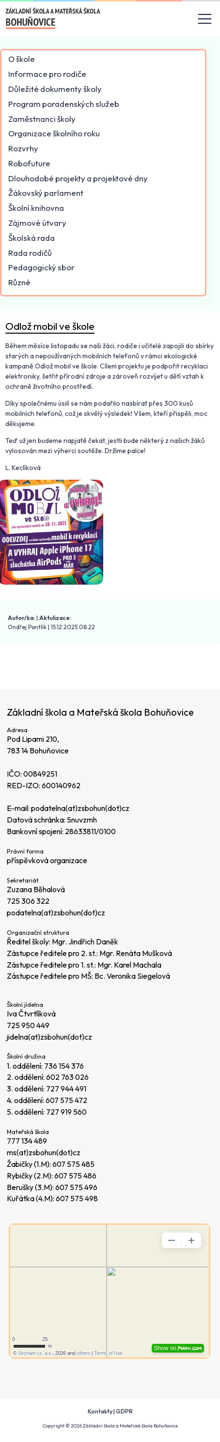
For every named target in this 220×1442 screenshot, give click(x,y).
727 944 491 (66, 1088)
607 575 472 (66, 1100)
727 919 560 (66, 1112)
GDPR (124, 1411)
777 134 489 (27, 1141)
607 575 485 (73, 1164)
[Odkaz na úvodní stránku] (53, 18)
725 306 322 (28, 901)
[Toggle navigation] (205, 19)
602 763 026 (67, 1077)
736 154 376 (64, 1066)
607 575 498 (77, 1198)
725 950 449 (28, 1025)
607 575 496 (76, 1187)
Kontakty (100, 1411)
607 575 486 (75, 1175)
